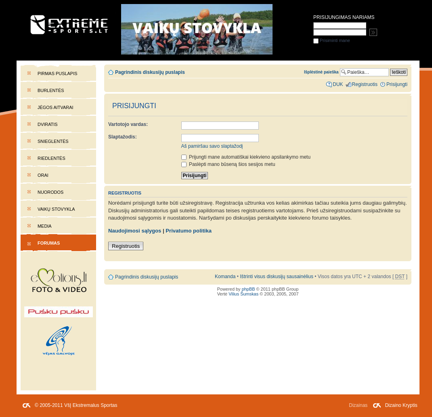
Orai (43, 175)
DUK (338, 84)
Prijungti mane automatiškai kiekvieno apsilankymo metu (246, 157)
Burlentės (51, 90)
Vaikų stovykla (56, 209)
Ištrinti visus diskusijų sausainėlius (276, 276)
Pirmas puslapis (57, 73)
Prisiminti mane (331, 40)
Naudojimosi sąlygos (134, 231)
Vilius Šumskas (243, 293)
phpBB (248, 289)
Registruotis (126, 246)
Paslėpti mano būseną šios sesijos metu (228, 164)
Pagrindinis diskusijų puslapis (150, 72)
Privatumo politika (189, 231)
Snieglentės (53, 141)
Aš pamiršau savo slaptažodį (212, 146)
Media (45, 226)
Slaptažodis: (122, 137)
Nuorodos (50, 192)
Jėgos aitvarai (55, 107)
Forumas (49, 243)
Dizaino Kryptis (401, 405)
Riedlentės (51, 158)
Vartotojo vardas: (128, 124)
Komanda (225, 276)
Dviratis (48, 124)
